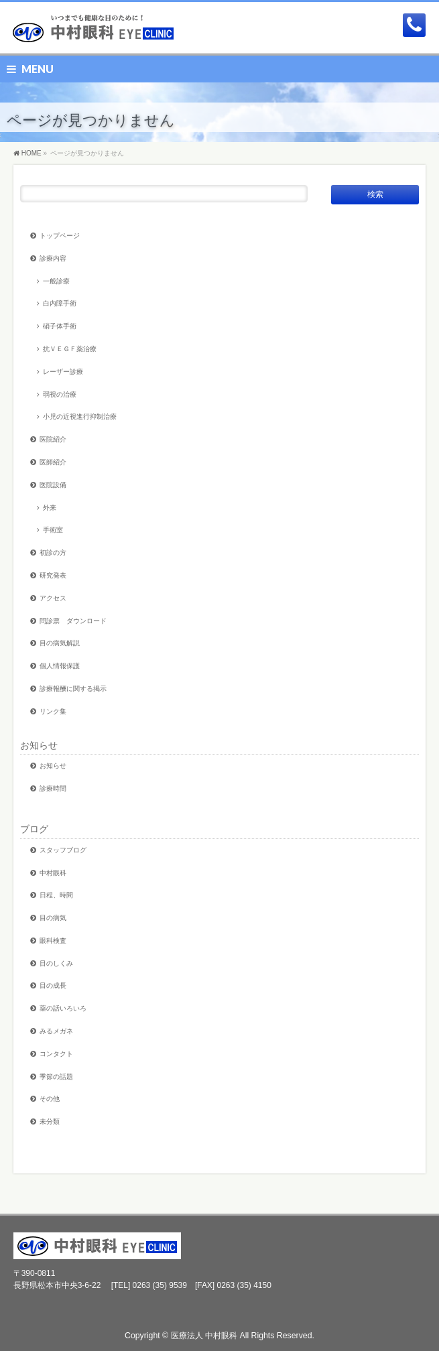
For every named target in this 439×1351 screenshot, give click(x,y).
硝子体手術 (59, 326)
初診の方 (53, 552)
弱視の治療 (59, 394)
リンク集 (53, 711)
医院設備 (53, 485)
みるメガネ (56, 1031)
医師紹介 (53, 462)
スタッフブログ (63, 850)
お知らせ (39, 745)
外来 (49, 507)
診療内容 (53, 258)
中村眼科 (53, 873)
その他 (50, 1098)
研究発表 (53, 575)
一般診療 (56, 281)
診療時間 (53, 788)
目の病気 (53, 917)
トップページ (60, 235)
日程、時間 (56, 895)
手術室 (53, 529)
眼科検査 (53, 940)
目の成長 (53, 985)
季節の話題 (56, 1076)
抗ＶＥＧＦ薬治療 (70, 348)
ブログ (34, 829)
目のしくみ (56, 963)
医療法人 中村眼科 (204, 1335)
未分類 (50, 1121)
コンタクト (56, 1053)
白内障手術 (59, 303)
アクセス (53, 598)
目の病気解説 (60, 643)
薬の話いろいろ (63, 1008)
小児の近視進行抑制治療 (80, 416)
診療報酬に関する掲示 (73, 688)
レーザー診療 (63, 371)
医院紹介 (53, 439)
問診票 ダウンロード (73, 621)
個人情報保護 (60, 665)
